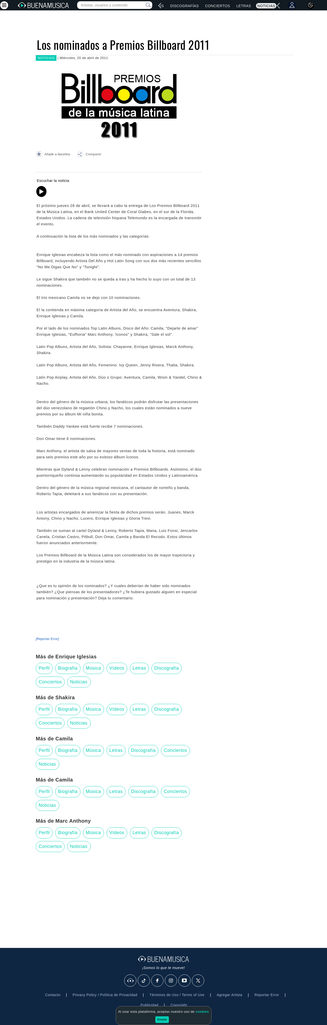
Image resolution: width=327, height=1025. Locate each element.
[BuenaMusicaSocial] (130, 981)
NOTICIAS (46, 58)
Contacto (52, 995)
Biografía (68, 668)
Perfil (44, 668)
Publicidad (149, 1005)
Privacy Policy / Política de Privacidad (105, 995)
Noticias (266, 6)
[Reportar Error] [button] (47, 639)
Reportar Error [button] (266, 995)
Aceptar (162, 1019)
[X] (198, 981)
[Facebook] (157, 981)
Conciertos (217, 6)
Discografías (184, 6)
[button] (89, 155)
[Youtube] (185, 981)
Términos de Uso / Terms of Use (176, 995)
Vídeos (116, 668)
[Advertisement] (163, 897)
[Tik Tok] (144, 981)
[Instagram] (171, 981)
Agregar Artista (229, 995)
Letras (243, 6)
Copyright (178, 1005)
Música (93, 668)
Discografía (166, 668)
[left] (160, 6)
